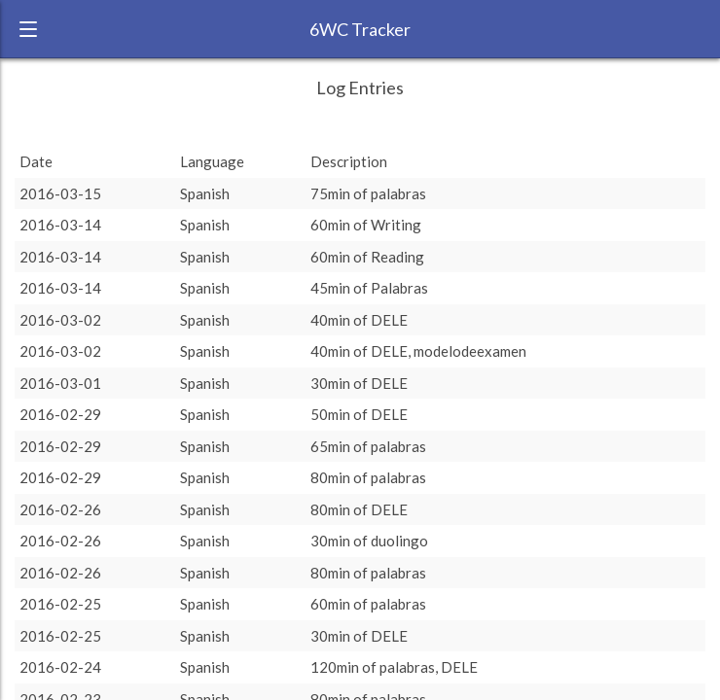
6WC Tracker (360, 29)
